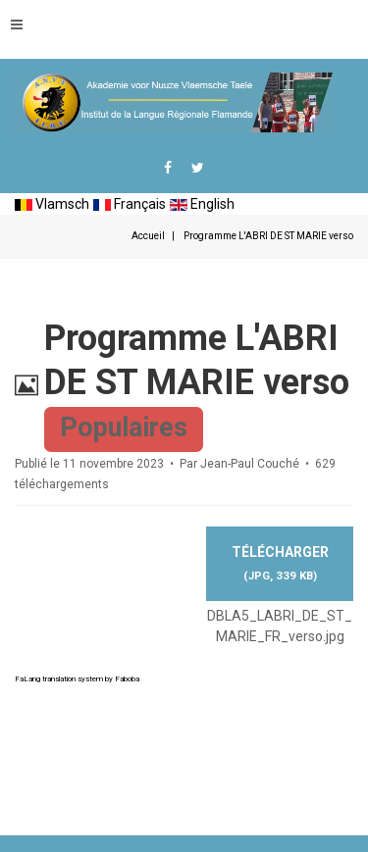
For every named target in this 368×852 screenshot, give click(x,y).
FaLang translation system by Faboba (77, 679)
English (202, 204)
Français (129, 204)
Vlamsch (52, 204)
